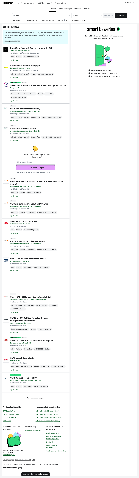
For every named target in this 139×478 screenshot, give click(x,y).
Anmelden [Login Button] (129, 3)
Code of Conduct (32, 464)
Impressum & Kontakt (23, 460)
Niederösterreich (30, 94)
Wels (20, 117)
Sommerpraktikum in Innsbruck (53, 446)
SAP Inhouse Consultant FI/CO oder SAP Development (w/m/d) (38, 85)
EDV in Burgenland (52, 433)
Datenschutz (7, 464)
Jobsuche (52, 9)
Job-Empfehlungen (65, 9)
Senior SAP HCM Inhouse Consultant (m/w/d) (30, 297)
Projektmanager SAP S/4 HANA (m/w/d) (27, 241)
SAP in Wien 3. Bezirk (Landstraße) (47, 414)
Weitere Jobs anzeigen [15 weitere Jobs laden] (35, 398)
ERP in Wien (7, 421)
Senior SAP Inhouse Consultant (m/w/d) (28, 259)
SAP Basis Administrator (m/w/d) (25, 109)
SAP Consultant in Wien (11, 414)
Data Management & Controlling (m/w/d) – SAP (31, 48)
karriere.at (51, 429)
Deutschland (23, 329)
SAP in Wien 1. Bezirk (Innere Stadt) (47, 411)
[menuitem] (20, 20)
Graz (17, 117)
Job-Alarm (77, 9)
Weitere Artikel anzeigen (33, 430)
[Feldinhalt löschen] (69, 15)
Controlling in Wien (9, 417)
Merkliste (87, 9)
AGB (33, 460)
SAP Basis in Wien (9, 411)
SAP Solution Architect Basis (23, 221)
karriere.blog (30, 427)
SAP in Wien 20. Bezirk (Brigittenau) (48, 421)
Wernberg (27, 305)
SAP (8, 27)
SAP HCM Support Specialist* (23, 378)
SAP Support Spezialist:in (22, 358)
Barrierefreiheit (19, 464)
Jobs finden (120, 15)
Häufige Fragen (8, 460)
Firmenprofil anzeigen (12, 41)
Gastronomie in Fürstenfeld (56, 451)
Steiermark (15, 94)
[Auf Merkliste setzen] (14, 60)
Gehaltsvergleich (9, 455)
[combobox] (41, 15)
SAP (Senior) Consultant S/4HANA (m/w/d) (29, 204)
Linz (16, 192)
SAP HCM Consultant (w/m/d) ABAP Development (32, 340)
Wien (17, 27)
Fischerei (49, 442)
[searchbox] (35, 162)
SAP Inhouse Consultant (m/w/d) (25, 65)
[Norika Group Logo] (12, 468)
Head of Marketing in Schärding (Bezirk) (53, 438)
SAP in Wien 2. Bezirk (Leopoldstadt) (48, 417)
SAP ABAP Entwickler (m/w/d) (23, 128)
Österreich (15, 329)
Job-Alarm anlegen (35, 168)
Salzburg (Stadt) (17, 305)
